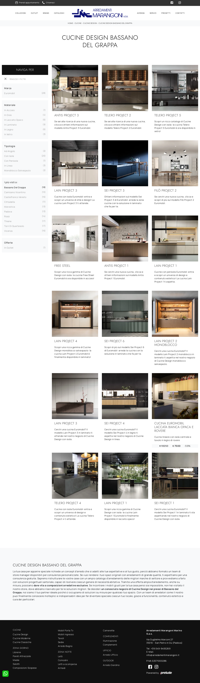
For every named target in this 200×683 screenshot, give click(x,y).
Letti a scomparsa (67, 663)
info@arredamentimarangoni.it (162, 654)
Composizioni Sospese (25, 667)
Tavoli (61, 637)
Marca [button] (7, 87)
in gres (8, 114)
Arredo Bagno (65, 645)
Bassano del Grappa (15, 186)
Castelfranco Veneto (15, 196)
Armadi (61, 667)
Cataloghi (59, 13)
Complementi (110, 644)
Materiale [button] (9, 104)
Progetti (165, 13)
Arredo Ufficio (110, 654)
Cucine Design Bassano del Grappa (115, 22)
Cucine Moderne (21, 637)
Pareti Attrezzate (22, 655)
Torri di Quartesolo (14, 225)
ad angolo (9, 150)
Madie (16, 659)
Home (70, 22)
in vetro (8, 133)
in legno (8, 129)
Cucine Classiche (22, 641)
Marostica (9, 206)
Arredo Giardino (111, 664)
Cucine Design (90, 22)
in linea (8, 165)
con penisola (11, 160)
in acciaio (9, 109)
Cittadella (9, 201)
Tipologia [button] (9, 145)
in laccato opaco (13, 119)
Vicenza (8, 230)
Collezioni (20, 13)
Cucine (78, 22)
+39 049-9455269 (161, 648)
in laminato (10, 124)
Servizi (153, 13)
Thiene (7, 220)
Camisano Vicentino (14, 191)
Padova (8, 211)
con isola (9, 155)
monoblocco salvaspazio (17, 169)
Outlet (34, 13)
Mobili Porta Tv (65, 629)
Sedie (61, 641)
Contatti (180, 13)
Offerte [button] (8, 242)
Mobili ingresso (66, 633)
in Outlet (9, 247)
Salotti (16, 663)
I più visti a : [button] (11, 181)
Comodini (63, 659)
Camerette (109, 629)
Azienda (141, 13)
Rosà (7, 215)
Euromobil (9, 92)
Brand (46, 13)
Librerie (17, 651)
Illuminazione (110, 640)
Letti (60, 655)
